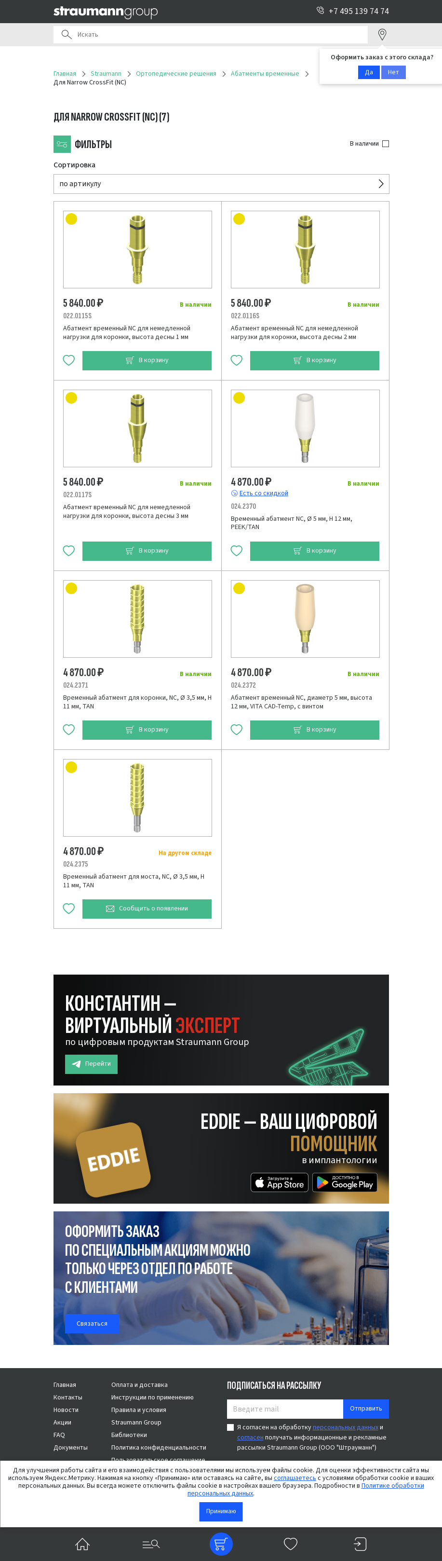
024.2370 (243, 506)
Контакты (68, 1397)
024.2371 (75, 685)
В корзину (147, 360)
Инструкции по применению (152, 1397)
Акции (62, 1422)
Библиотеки (129, 1435)
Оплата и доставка (139, 1385)
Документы (71, 1447)
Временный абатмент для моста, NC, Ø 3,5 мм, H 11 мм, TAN (133, 881)
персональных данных (345, 1427)
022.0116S (245, 316)
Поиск (66, 35)
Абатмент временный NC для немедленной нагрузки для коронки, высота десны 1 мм (126, 333)
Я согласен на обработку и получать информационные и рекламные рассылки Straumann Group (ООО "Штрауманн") (312, 1437)
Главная (65, 1385)
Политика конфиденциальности (158, 1447)
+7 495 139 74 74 (352, 11)
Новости (66, 1410)
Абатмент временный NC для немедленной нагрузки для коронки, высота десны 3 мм (126, 511)
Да (369, 72)
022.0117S (77, 495)
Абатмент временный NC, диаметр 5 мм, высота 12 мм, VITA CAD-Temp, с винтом (301, 702)
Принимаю (221, 1511)
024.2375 (75, 864)
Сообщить (147, 909)
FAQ (59, 1435)
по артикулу (80, 183)
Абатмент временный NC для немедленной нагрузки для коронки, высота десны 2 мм (294, 333)
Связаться (92, 1324)
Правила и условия (138, 1410)
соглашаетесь (295, 1478)
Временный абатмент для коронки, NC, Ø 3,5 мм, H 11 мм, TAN (137, 702)
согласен (250, 1437)
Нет (393, 72)
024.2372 (243, 685)
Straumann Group (136, 1422)
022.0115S (77, 316)
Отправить (366, 1408)
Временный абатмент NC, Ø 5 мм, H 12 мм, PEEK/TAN (291, 523)
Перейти (91, 1064)
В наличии (364, 144)
